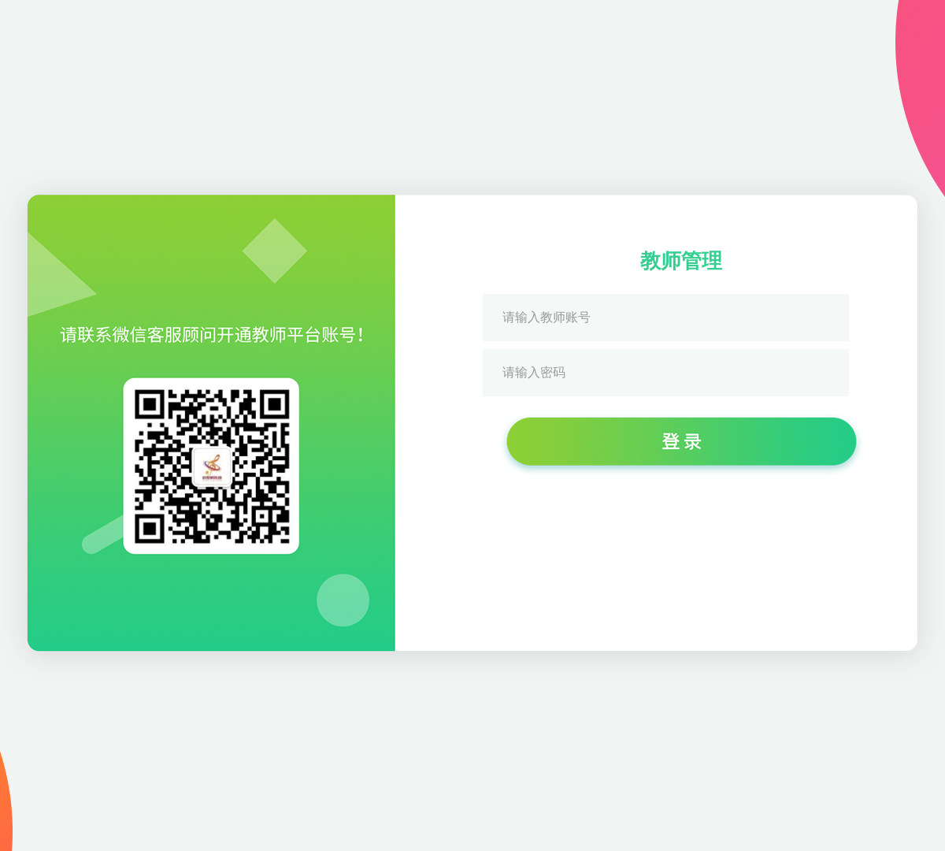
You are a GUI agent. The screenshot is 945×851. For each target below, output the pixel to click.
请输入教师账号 (546, 317)
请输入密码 (533, 372)
